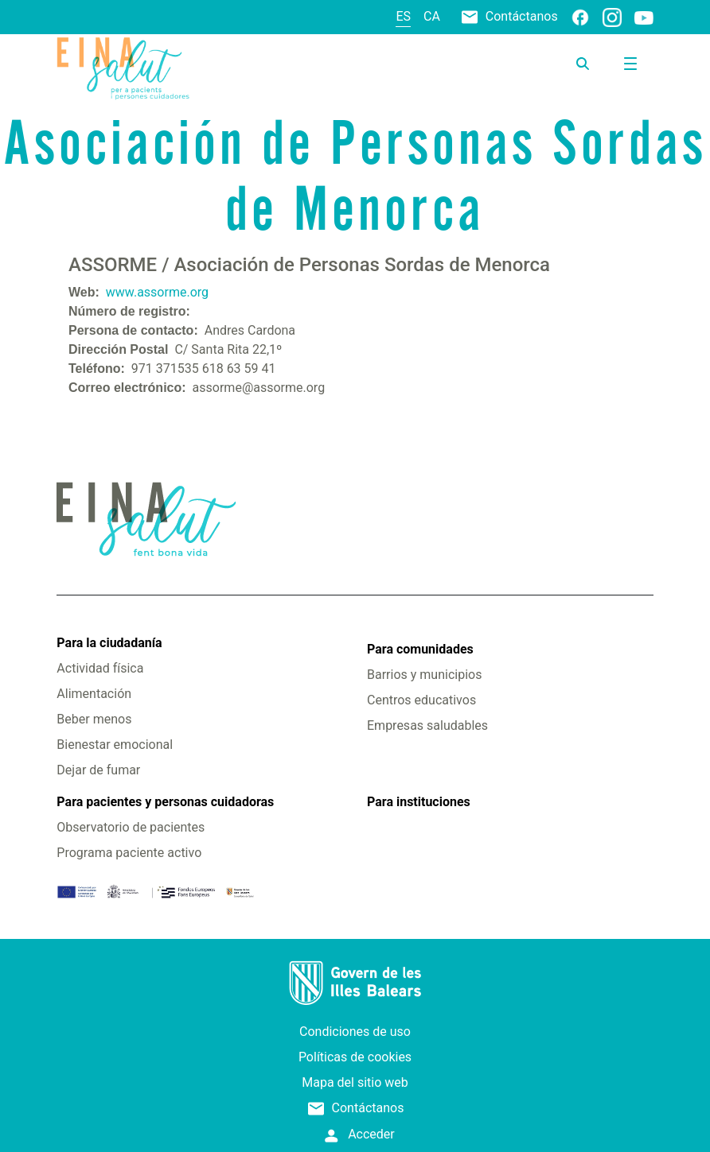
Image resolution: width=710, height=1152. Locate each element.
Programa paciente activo (129, 852)
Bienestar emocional (115, 744)
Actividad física (100, 668)
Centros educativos (421, 700)
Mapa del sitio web (355, 1082)
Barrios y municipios (424, 674)
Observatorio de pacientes (131, 827)
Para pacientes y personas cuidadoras (165, 801)
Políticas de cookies (355, 1057)
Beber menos (94, 719)
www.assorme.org (157, 292)
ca (431, 16)
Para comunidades (420, 649)
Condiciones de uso (355, 1031)
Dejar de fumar (98, 770)
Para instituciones (418, 801)
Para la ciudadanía (109, 642)
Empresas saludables (427, 725)
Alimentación (94, 693)
